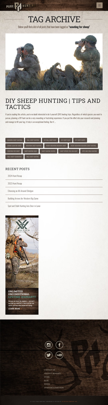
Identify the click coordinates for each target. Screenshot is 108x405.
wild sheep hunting (32, 156)
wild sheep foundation (14, 156)
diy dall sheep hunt (50, 140)
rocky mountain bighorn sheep (56, 145)
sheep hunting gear (30, 151)
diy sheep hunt (65, 140)
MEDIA (47, 384)
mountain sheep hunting (33, 145)
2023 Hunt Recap (15, 183)
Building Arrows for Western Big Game (23, 198)
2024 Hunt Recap (15, 175)
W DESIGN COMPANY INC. (70, 401)
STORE (47, 377)
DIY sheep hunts (80, 140)
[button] (99, 5)
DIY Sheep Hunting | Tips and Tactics (52, 104)
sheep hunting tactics (48, 151)
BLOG (46, 380)
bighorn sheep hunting (14, 140)
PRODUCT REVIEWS (52, 373)
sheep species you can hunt (68, 151)
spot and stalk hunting (89, 151)
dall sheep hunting (33, 140)
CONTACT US (49, 370)
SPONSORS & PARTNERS (54, 387)
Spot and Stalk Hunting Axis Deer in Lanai (24, 205)
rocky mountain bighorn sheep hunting (83, 145)
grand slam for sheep (14, 145)
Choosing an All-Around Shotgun (20, 190)
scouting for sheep (13, 151)
